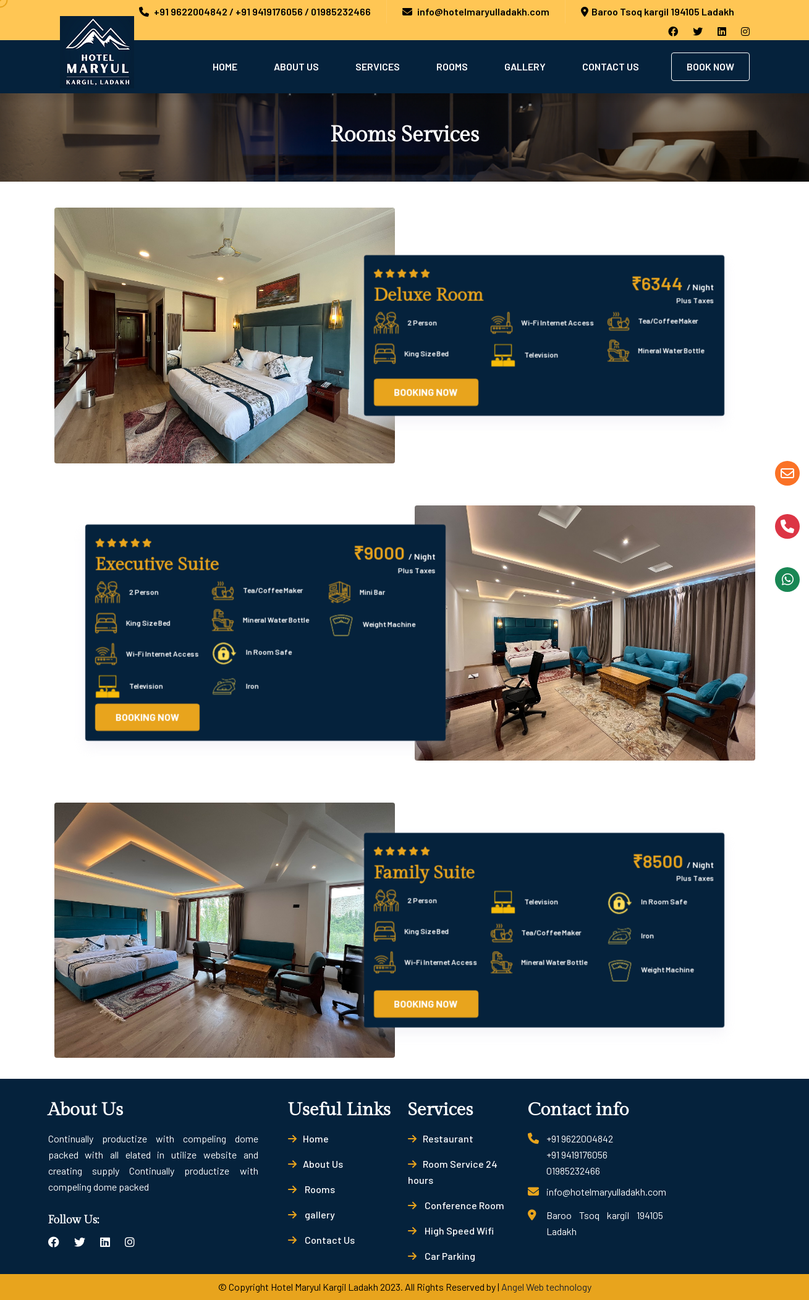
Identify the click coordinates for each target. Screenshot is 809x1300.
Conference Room (456, 1205)
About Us (296, 66)
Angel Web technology (546, 1287)
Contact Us (610, 66)
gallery (311, 1214)
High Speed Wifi (451, 1230)
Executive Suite (157, 564)
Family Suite (424, 873)
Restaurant (440, 1138)
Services (377, 66)
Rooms (452, 66)
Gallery (525, 66)
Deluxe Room (428, 295)
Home (225, 66)
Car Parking (441, 1256)
